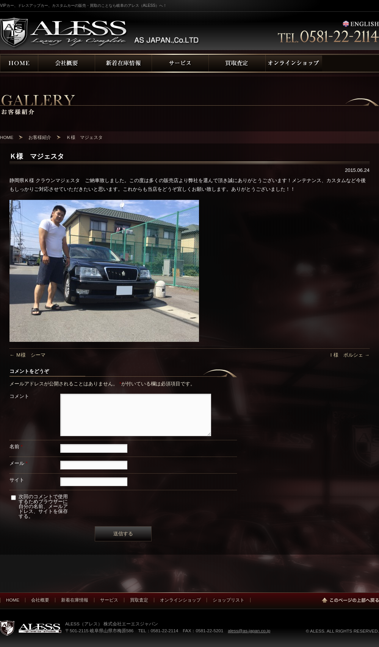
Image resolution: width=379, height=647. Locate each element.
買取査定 (139, 599)
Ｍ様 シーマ (27, 355)
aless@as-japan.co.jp (249, 630)
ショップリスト (228, 599)
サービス (109, 599)
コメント (19, 396)
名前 (16, 446)
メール (18, 463)
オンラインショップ (180, 599)
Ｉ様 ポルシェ (349, 355)
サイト (16, 479)
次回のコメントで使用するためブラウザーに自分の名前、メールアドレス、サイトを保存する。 (43, 506)
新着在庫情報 (74, 599)
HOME (12, 599)
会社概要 (40, 599)
